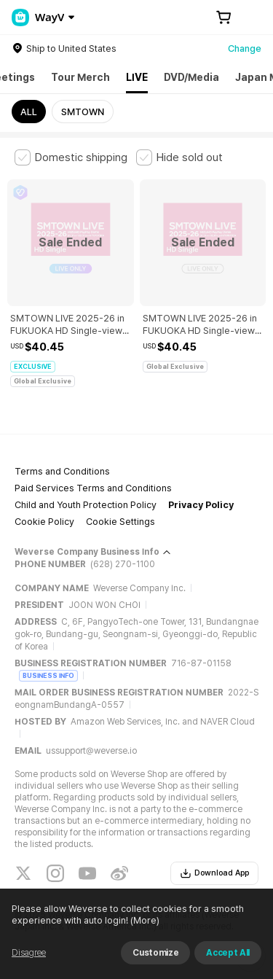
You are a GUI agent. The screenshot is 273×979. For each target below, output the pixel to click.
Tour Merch (80, 77)
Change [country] (244, 48)
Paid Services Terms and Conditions (93, 488)
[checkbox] (71, 157)
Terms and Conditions (62, 471)
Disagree (29, 953)
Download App (214, 873)
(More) (143, 920)
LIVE (137, 77)
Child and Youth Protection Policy (86, 504)
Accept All (228, 953)
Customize (155, 953)
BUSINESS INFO (48, 675)
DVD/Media (191, 77)
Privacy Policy (201, 504)
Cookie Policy (44, 521)
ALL (28, 111)
